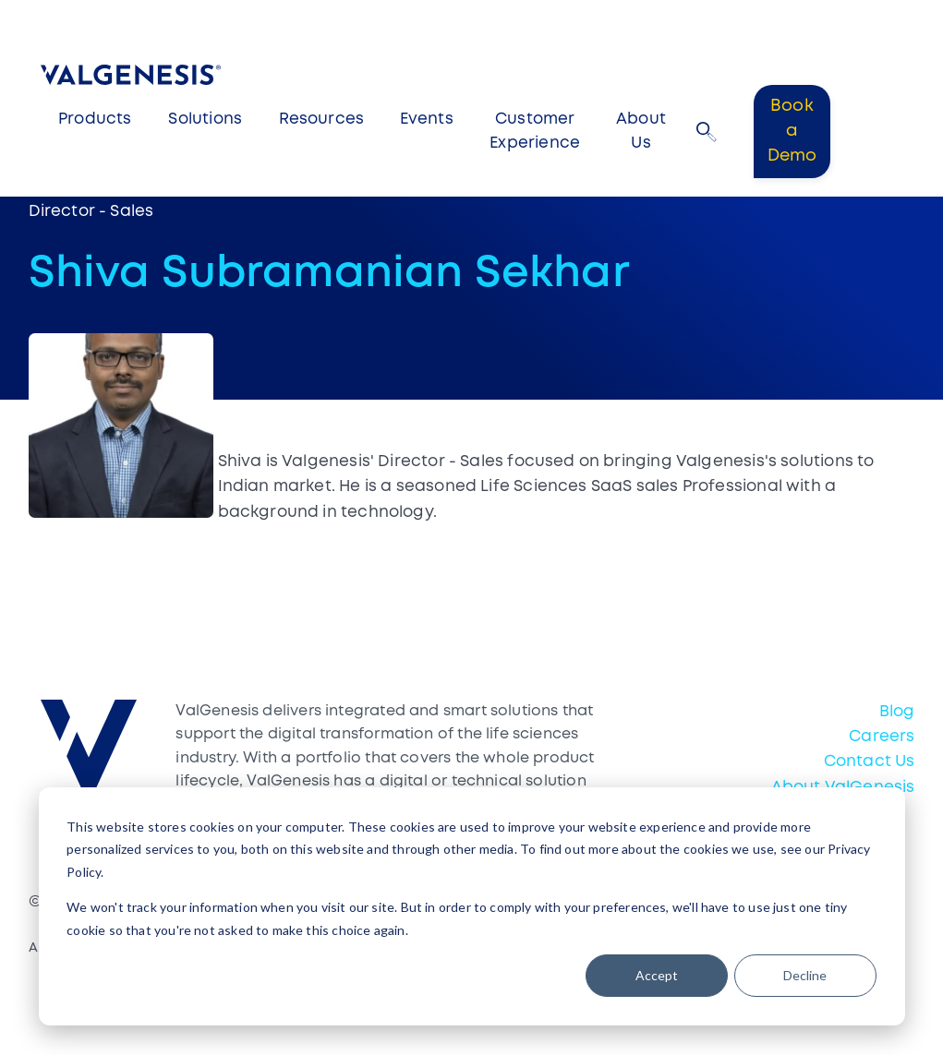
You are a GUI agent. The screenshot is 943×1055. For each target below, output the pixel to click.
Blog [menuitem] (897, 712)
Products (94, 119)
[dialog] (472, 906)
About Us (641, 131)
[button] (706, 132)
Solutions (205, 119)
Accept (656, 975)
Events (426, 119)
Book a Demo (792, 131)
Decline (805, 975)
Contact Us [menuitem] (869, 762)
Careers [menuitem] (881, 737)
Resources (322, 119)
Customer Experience (535, 131)
